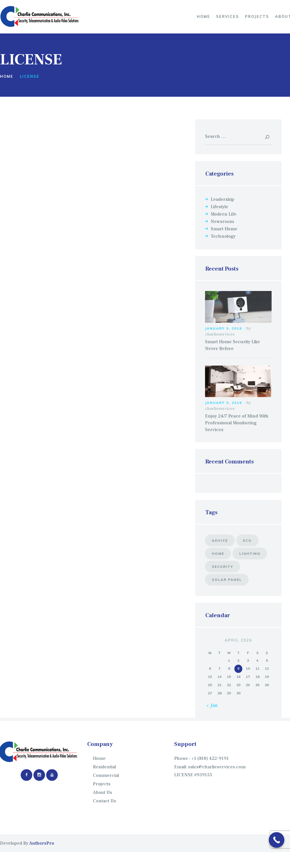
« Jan (212, 705)
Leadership (222, 199)
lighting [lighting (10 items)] (249, 553)
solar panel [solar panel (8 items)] (227, 579)
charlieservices (219, 334)
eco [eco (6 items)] (247, 540)
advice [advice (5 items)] (220, 540)
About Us (102, 792)
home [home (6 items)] (218, 553)
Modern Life (223, 214)
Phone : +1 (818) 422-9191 (201, 758)
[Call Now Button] (276, 840)
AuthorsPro (41, 843)
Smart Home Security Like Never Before (232, 345)
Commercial (106, 775)
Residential (104, 767)
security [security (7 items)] (222, 566)
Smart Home (224, 229)
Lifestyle (219, 207)
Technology (223, 236)
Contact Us (104, 801)
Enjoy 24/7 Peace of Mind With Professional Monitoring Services (236, 423)
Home (6, 76)
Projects (101, 784)
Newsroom (222, 221)
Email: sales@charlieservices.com (210, 767)
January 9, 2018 (223, 328)
